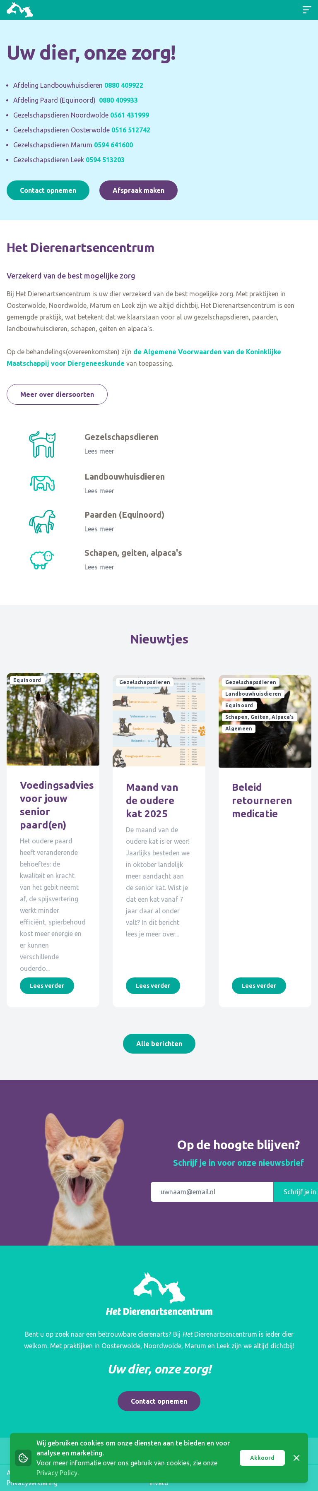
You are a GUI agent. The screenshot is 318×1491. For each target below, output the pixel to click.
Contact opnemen (48, 190)
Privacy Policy (56, 1473)
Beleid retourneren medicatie (262, 798)
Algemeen (238, 726)
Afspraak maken (138, 190)
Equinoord (27, 680)
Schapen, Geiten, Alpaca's (259, 715)
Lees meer (99, 451)
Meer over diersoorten (57, 394)
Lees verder (47, 985)
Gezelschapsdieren (121, 437)
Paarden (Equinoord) (124, 514)
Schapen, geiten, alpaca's (133, 552)
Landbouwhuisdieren (124, 476)
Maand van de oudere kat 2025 (152, 798)
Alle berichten (159, 1043)
